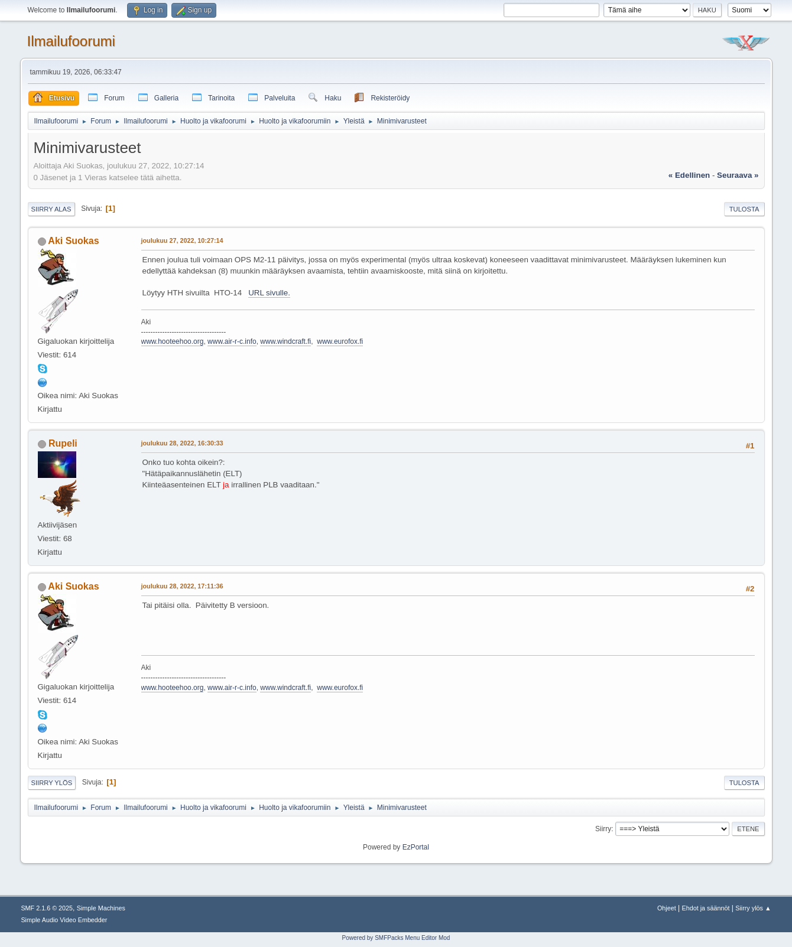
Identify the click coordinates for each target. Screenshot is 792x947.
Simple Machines (101, 908)
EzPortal (416, 847)
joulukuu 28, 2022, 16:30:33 (182, 443)
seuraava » (737, 175)
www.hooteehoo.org (172, 341)
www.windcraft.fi (285, 341)
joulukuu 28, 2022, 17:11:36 (182, 586)
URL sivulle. (269, 292)
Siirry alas (51, 209)
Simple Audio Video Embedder (64, 919)
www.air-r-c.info (232, 341)
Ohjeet (666, 908)
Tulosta (744, 209)
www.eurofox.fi (340, 341)
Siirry (603, 829)
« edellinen (689, 175)
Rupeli (62, 443)
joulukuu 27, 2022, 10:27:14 (182, 240)
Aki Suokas (73, 241)
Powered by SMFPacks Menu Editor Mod (396, 938)
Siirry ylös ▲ (753, 908)
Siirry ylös (52, 782)
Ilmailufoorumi (71, 41)
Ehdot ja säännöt (705, 908)
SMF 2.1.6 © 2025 (47, 908)
